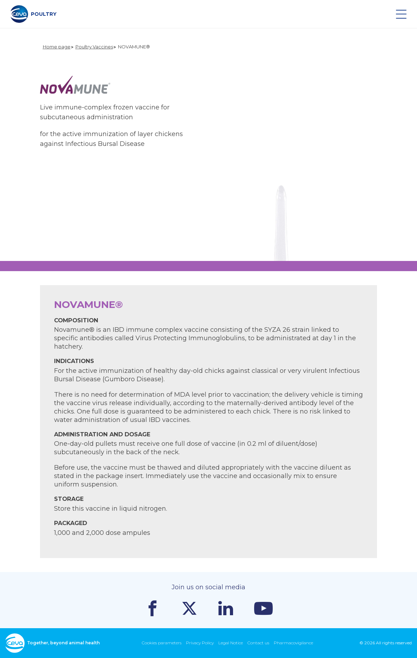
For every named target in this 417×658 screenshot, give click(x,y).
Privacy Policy (200, 642)
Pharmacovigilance (293, 642)
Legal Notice (230, 642)
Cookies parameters (161, 642)
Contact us (258, 642)
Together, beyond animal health (52, 643)
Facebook (152, 608)
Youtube (263, 608)
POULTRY (34, 14)
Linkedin (225, 608)
